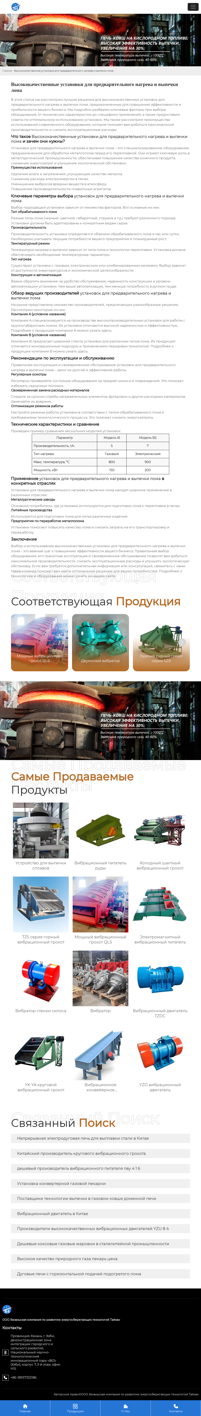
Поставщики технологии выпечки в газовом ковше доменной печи (86, 1198)
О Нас (125, 1408)
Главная (7, 70)
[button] (182, 642)
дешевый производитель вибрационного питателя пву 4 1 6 (78, 1168)
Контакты (176, 1408)
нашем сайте (104, 576)
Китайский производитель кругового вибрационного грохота (81, 1153)
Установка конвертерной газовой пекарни (61, 1183)
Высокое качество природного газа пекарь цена (67, 1258)
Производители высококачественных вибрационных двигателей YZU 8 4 (93, 1228)
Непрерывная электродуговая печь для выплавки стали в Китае (83, 1138)
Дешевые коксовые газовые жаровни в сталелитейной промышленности (93, 1243)
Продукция (75, 1408)
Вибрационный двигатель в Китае (52, 1213)
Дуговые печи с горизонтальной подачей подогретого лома (79, 1274)
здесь (106, 330)
